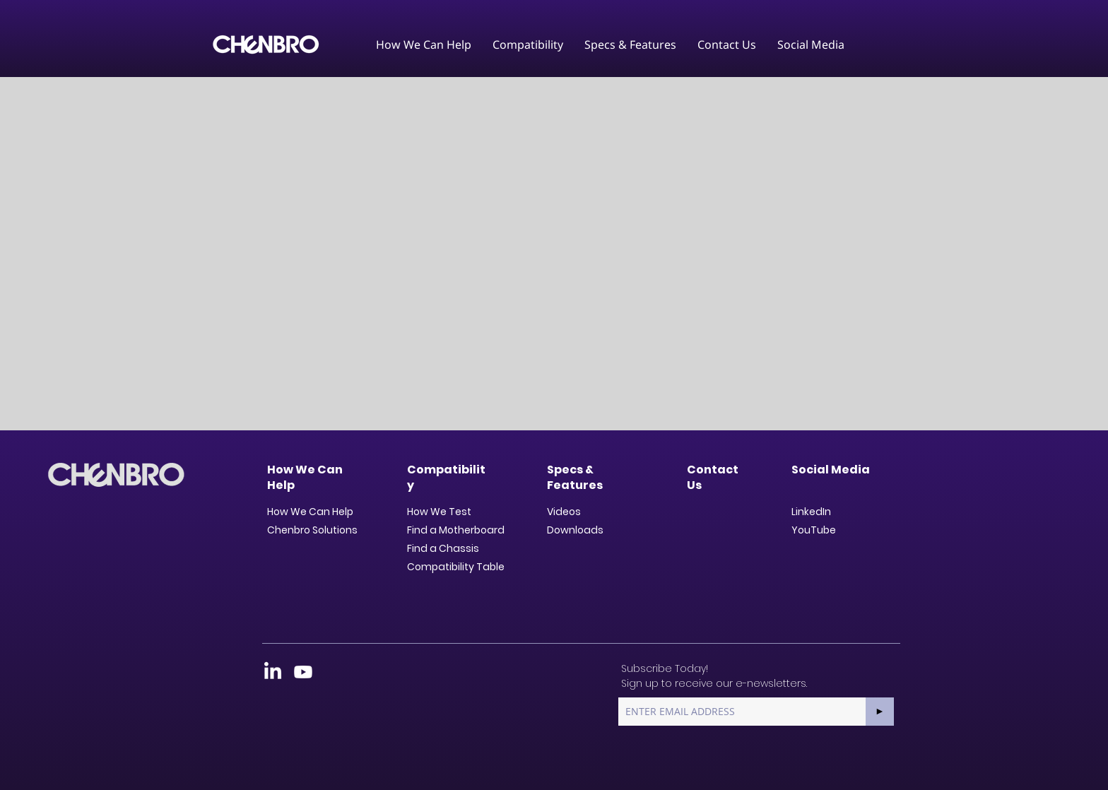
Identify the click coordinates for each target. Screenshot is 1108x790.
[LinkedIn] (272, 672)
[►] (880, 711)
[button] (423, 44)
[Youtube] (303, 672)
